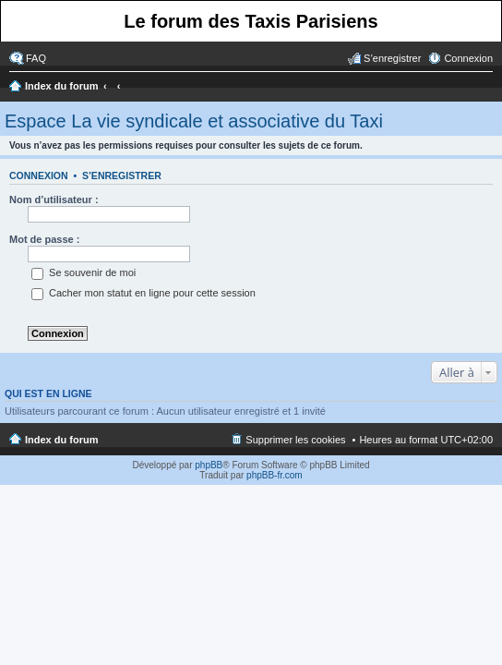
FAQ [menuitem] (36, 58)
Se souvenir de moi (83, 272)
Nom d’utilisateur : (54, 199)
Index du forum (61, 85)
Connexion (38, 175)
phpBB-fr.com (274, 475)
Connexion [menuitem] (468, 58)
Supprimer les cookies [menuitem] (295, 439)
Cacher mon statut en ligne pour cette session (143, 292)
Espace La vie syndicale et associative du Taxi (194, 121)
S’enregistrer (121, 175)
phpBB (208, 465)
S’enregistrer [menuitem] (392, 58)
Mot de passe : (44, 239)
